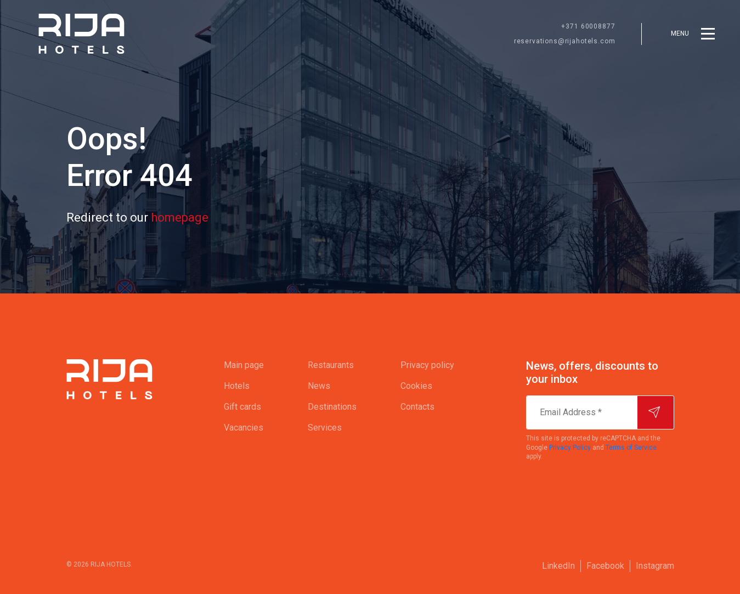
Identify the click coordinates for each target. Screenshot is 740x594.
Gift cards (242, 406)
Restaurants (331, 365)
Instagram (655, 566)
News (319, 386)
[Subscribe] (655, 412)
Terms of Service (631, 447)
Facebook (605, 566)
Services (325, 427)
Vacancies (243, 427)
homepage (179, 217)
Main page (244, 365)
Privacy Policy (570, 447)
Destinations (332, 406)
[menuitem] (244, 365)
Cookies (416, 386)
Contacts (417, 406)
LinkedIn (558, 566)
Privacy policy (427, 365)
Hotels (237, 386)
